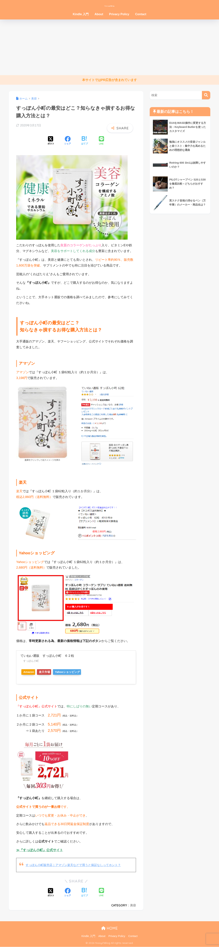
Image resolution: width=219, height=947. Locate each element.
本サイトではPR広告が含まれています (109, 80)
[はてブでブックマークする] (84, 141)
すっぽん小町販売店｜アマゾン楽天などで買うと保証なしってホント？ (76, 865)
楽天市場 (50, 671)
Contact (140, 14)
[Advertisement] (109, 47)
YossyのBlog (109, 5)
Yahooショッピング (76, 671)
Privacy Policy (119, 14)
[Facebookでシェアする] (67, 141)
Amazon (30, 671)
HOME (109, 928)
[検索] (206, 95)
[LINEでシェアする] (101, 141)
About (99, 14)
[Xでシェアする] (51, 141)
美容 (133, 905)
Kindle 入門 (81, 14)
